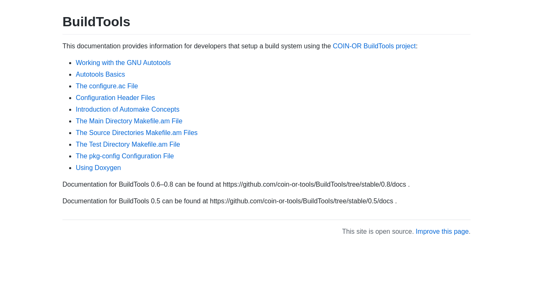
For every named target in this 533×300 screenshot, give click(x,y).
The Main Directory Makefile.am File (129, 121)
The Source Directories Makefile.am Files (137, 132)
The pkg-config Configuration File (125, 156)
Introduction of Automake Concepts (127, 109)
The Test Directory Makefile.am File (128, 144)
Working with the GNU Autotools (123, 62)
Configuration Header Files (115, 97)
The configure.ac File (107, 86)
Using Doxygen (98, 167)
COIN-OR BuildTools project (374, 46)
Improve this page (442, 231)
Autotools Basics (100, 74)
